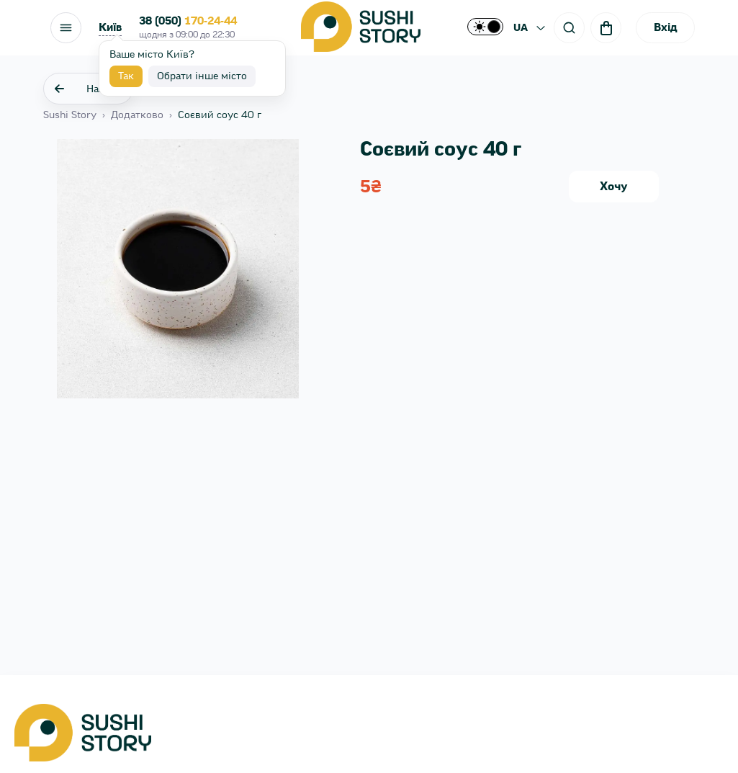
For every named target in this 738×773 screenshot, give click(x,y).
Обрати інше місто (202, 76)
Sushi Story (69, 115)
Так (126, 76)
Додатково (137, 115)
